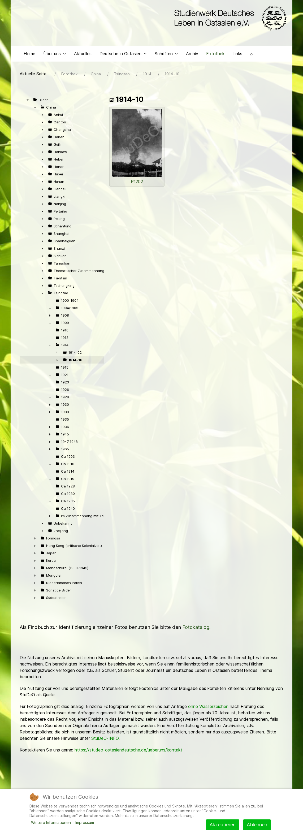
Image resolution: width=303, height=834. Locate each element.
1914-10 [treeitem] (75, 361)
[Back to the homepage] (229, 18)
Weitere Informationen (51, 822)
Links (237, 54)
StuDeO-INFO (105, 739)
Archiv (192, 54)
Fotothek (215, 54)
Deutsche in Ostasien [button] (123, 54)
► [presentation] (42, 116)
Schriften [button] (166, 54)
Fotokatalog (195, 628)
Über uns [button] (54, 54)
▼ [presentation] (27, 101)
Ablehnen (257, 824)
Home (29, 54)
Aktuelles (83, 54)
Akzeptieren (223, 824)
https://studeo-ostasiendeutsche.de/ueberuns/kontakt (128, 751)
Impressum (84, 822)
